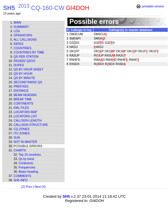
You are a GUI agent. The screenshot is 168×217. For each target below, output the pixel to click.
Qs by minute (24, 78)
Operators (23, 35)
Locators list (25, 116)
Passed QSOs (24, 60)
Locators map (25, 112)
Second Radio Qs (28, 82)
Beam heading (25, 95)
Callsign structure (31, 124)
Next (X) (40, 186)
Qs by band (26, 158)
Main (17, 22)
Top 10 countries (30, 154)
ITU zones (22, 133)
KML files (21, 107)
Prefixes (21, 86)
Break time (23, 99)
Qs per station (26, 56)
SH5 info (20, 180)
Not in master (25, 141)
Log (17, 31)
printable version (153, 6)
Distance (21, 90)
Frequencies (27, 167)
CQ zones (21, 129)
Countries (22, 48)
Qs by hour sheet (28, 69)
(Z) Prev (26, 186)
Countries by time (29, 52)
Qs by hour (23, 73)
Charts (20, 150)
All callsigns (25, 39)
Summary (21, 26)
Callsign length (28, 120)
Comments (22, 176)
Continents (23, 103)
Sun (17, 137)
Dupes (19, 65)
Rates (19, 43)
